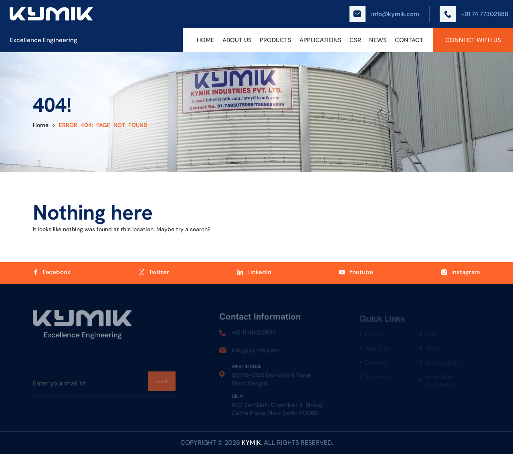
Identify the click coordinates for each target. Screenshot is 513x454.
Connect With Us (473, 40)
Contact (409, 40)
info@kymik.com (384, 14)
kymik (251, 442)
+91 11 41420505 (254, 335)
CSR (355, 40)
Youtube (356, 272)
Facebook (52, 272)
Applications (320, 40)
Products (275, 40)
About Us (237, 40)
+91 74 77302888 (474, 14)
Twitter (154, 272)
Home (205, 40)
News (378, 40)
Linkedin (254, 272)
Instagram (460, 272)
